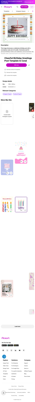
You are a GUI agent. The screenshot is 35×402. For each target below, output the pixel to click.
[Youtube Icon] (19, 350)
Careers (26, 365)
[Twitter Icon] (7, 350)
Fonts (4, 379)
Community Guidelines (21, 392)
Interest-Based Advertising (10, 392)
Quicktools (13, 373)
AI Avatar (13, 376)
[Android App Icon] (10, 346)
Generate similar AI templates (13, 69)
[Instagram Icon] (11, 350)
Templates (5, 373)
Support (26, 363)
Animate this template (11, 72)
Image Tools (6, 363)
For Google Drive (15, 368)
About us (26, 368)
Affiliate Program (28, 371)
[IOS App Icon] (4, 346)
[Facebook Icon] (3, 350)
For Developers (14, 365)
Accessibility (21, 395)
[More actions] (25, 161)
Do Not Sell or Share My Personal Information (17, 389)
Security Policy (14, 395)
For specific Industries (16, 371)
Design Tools (6, 368)
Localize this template (11, 75)
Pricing (13, 379)
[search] (17, 7)
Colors (4, 376)
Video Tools (5, 365)
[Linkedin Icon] (15, 350)
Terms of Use (14, 386)
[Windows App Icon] (16, 346)
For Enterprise (14, 363)
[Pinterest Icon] (23, 350)
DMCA (29, 392)
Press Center (27, 376)
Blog (25, 373)
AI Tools (5, 371)
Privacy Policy (21, 386)
